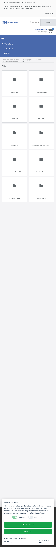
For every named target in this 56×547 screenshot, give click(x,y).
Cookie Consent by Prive (44, 541)
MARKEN (5, 53)
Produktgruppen (27, 59)
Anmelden (49, 14)
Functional (38, 517)
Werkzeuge (39, 59)
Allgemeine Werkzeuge (11, 61)
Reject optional (28, 525)
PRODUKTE (7, 43)
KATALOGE (7, 48)
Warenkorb (41, 29)
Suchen (48, 22)
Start (17, 59)
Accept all (28, 531)
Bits (23, 61)
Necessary (22, 517)
